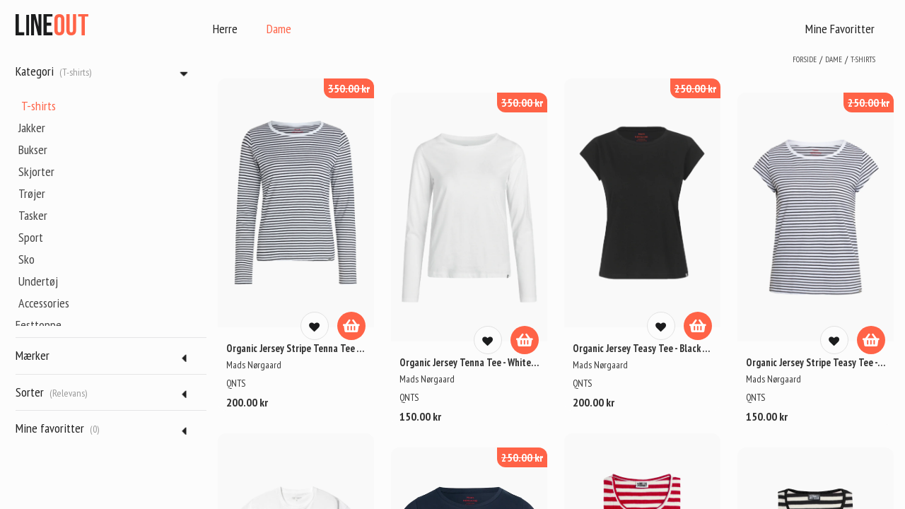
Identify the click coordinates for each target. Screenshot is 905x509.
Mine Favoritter (840, 29)
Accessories (43, 303)
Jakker (31, 127)
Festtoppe (39, 325)
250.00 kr (695, 88)
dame (833, 59)
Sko (26, 259)
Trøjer (31, 193)
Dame (279, 29)
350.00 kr (349, 88)
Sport (30, 237)
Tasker (32, 215)
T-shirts (38, 106)
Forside (805, 59)
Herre (225, 29)
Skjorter (36, 171)
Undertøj (38, 281)
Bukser (32, 149)
